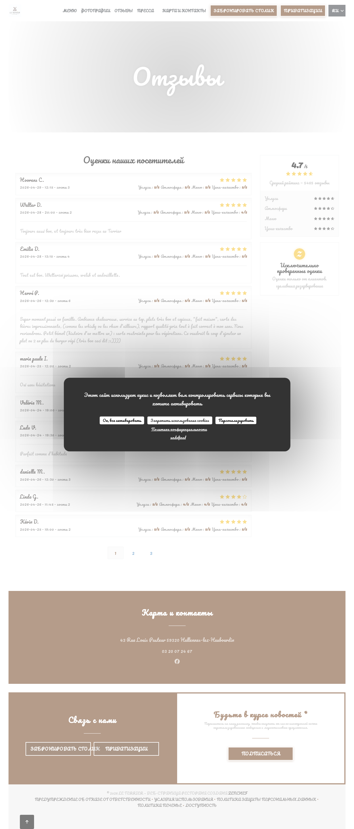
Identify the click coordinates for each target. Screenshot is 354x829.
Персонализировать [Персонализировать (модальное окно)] (236, 420)
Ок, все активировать (122, 420)
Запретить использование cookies (179, 420)
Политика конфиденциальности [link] (179, 429)
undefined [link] (178, 437)
